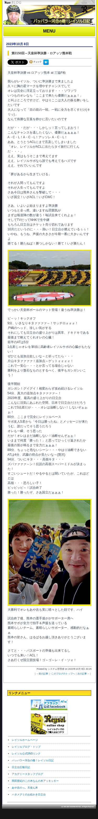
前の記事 (43, 673)
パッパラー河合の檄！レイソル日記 (33, 760)
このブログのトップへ (63, 673)
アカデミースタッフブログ (27, 774)
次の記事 (82, 673)
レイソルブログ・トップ (26, 746)
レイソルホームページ (25, 739)
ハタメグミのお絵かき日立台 (29, 794)
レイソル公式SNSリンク (26, 753)
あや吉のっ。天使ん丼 (25, 787)
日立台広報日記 (21, 767)
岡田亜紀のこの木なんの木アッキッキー (35, 780)
